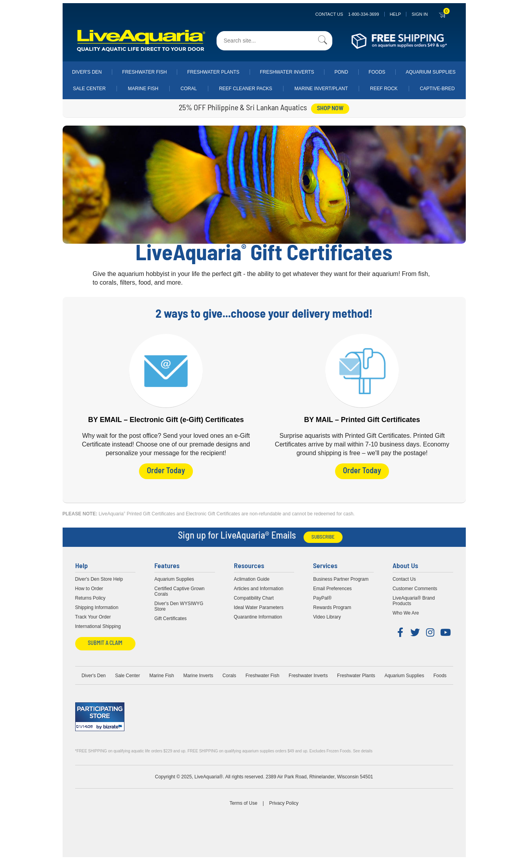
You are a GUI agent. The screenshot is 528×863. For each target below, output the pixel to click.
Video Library (327, 615)
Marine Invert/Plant (321, 88)
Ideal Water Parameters (258, 606)
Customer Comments (415, 587)
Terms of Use (244, 801)
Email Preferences (332, 587)
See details (362, 749)
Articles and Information (258, 587)
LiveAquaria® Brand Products (414, 599)
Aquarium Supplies (431, 72)
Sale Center (89, 88)
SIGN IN (419, 14)
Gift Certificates (170, 617)
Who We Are (406, 611)
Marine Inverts (198, 674)
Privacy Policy (283, 801)
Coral (189, 88)
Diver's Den (87, 72)
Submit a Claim (105, 642)
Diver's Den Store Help (99, 577)
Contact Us (347, 14)
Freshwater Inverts (287, 72)
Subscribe (323, 535)
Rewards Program (332, 606)
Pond (341, 72)
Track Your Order (93, 615)
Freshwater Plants (213, 72)
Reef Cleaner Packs (245, 88)
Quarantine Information (258, 615)
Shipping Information (97, 606)
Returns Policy (90, 596)
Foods (377, 72)
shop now (330, 109)
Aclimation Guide (252, 577)
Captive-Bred (437, 88)
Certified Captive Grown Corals (179, 589)
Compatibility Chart (254, 596)
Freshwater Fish (144, 72)
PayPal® (322, 596)
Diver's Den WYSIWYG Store (178, 604)
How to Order (89, 587)
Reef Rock (384, 88)
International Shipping (98, 625)
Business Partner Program (341, 577)
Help (395, 14)
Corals (229, 674)
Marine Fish (143, 88)
